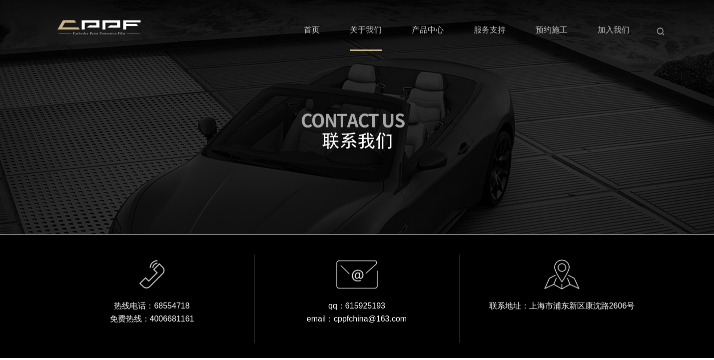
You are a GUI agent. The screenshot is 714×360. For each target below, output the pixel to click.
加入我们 (614, 30)
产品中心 (428, 30)
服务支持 (490, 30)
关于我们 (366, 30)
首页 (312, 30)
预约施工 (552, 30)
